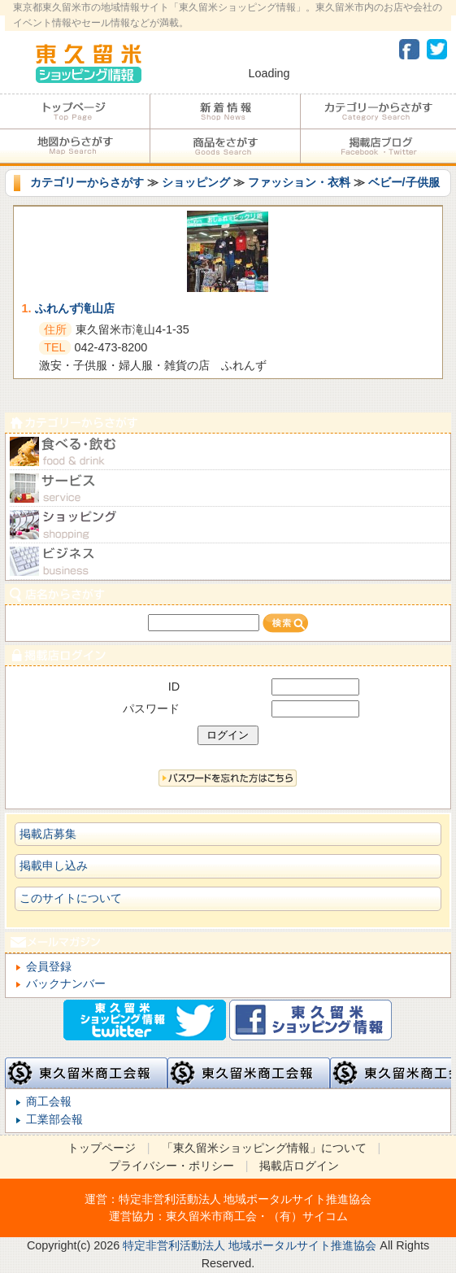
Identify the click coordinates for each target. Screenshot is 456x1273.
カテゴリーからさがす (378, 111)
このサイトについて (71, 898)
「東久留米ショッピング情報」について (264, 1147)
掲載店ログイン (299, 1165)
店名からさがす (228, 594)
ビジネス (228, 561)
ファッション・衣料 (299, 182)
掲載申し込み (54, 865)
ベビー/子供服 (404, 182)
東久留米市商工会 (211, 1216)
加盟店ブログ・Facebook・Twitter (378, 146)
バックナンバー (66, 983)
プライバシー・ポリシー (171, 1165)
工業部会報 (54, 1119)
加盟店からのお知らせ (225, 111)
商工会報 (49, 1101)
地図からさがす (75, 146)
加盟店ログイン (228, 655)
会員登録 (49, 966)
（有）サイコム (308, 1216)
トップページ (75, 111)
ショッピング (196, 182)
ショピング (228, 525)
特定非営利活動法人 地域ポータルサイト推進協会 (245, 1198)
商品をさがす (225, 146)
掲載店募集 (48, 833)
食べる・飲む (228, 452)
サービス (228, 488)
